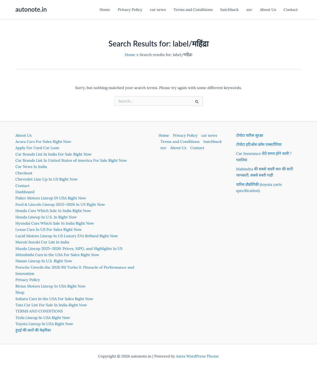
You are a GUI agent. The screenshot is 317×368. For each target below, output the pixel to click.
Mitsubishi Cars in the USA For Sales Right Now (57, 254)
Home (104, 9)
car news (158, 9)
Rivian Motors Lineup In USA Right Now (51, 286)
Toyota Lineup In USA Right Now (44, 323)
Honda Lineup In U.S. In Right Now (46, 217)
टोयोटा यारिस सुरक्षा (249, 135)
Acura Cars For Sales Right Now (43, 141)
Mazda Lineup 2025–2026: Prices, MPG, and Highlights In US (69, 248)
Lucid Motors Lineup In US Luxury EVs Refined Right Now (67, 235)
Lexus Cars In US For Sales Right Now (49, 229)
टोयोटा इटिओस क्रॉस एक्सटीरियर (259, 144)
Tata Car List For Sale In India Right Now (51, 304)
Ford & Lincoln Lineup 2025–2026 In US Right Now (60, 204)
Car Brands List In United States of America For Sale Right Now (71, 160)
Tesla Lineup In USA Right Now (43, 317)
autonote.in (31, 9)
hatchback (229, 9)
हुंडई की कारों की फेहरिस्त (33, 330)
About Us (268, 9)
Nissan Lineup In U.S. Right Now (44, 260)
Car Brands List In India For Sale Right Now (54, 154)
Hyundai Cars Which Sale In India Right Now (55, 223)
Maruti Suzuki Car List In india (42, 242)
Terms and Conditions (193, 9)
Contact (291, 9)
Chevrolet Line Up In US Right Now (47, 179)
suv (249, 9)
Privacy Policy (130, 9)
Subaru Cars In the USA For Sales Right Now (55, 298)
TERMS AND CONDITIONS (39, 311)
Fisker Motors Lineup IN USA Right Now (51, 198)
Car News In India (31, 166)
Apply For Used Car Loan (37, 147)
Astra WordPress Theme (197, 356)
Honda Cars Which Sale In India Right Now (53, 210)
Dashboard (25, 191)
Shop (20, 292)
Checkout (24, 173)
